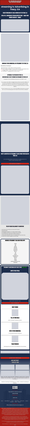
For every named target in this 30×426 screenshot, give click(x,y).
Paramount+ (17, 376)
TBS (16, 261)
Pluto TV (24, 376)
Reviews (27, 400)
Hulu (4, 376)
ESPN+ (6, 376)
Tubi (26, 376)
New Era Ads (22, 400)
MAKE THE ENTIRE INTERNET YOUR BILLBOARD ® (15, 2)
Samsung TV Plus (4, 377)
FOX (19, 261)
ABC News (18, 377)
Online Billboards (7, 400)
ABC (11, 261)
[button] (10, 3)
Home (2, 400)
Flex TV (13, 377)
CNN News (25, 377)
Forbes (19, 17)
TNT (17, 261)
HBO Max (9, 376)
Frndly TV (15, 254)
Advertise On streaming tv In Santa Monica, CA (8, 381)
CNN (14, 261)
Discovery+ (13, 376)
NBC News (22, 377)
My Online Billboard (15, 1)
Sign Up (19, 401)
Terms (15, 424)
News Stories (17, 400)
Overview (18, 381)
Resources (11, 401)
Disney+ (2, 376)
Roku (28, 376)
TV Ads (12, 400)
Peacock (20, 376)
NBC (13, 261)
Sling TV (15, 377)
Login (16, 401)
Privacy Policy (25, 423)
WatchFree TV (9, 377)
